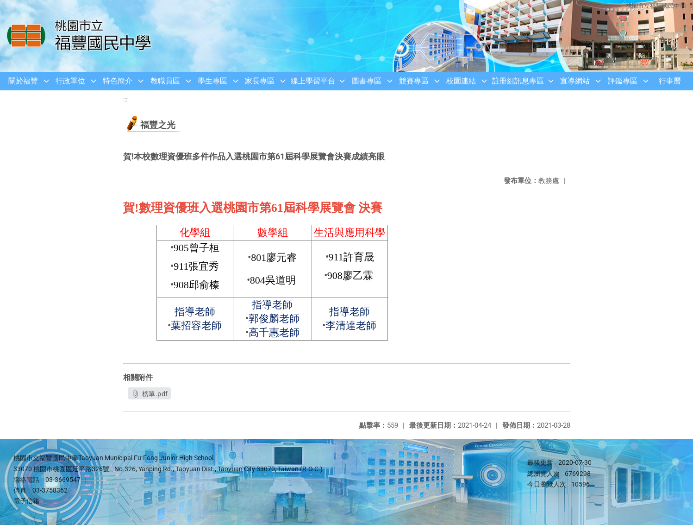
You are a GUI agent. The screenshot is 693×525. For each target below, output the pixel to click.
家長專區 (260, 80)
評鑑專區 (622, 80)
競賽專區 (414, 80)
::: (125, 99)
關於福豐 (23, 80)
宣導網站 (575, 80)
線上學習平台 (313, 80)
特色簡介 (117, 80)
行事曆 (670, 80)
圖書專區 (366, 80)
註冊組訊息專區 (518, 80)
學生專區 (212, 80)
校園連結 (461, 80)
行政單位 (70, 80)
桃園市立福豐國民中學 (656, 5)
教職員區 (165, 80)
